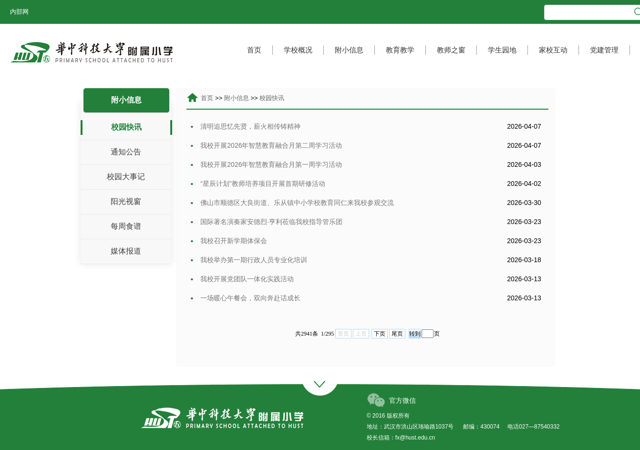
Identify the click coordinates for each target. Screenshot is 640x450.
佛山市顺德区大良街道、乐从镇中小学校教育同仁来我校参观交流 (292, 202)
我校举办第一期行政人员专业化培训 (248, 260)
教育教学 (400, 50)
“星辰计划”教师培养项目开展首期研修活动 (257, 183)
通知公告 (126, 152)
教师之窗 (451, 50)
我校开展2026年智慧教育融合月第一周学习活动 (266, 164)
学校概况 (298, 50)
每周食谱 (126, 226)
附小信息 (349, 50)
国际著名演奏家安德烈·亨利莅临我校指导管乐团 (266, 221)
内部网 (19, 11)
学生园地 (502, 50)
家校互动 (553, 50)
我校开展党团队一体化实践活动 (242, 279)
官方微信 (402, 400)
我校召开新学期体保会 (228, 241)
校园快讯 (126, 127)
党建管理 (604, 50)
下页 (379, 333)
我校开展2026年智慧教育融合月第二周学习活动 (266, 145)
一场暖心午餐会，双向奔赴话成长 (245, 298)
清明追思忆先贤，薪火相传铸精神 (245, 126)
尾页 (397, 333)
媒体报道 (126, 251)
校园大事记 (126, 177)
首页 (254, 50)
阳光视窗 (126, 201)
